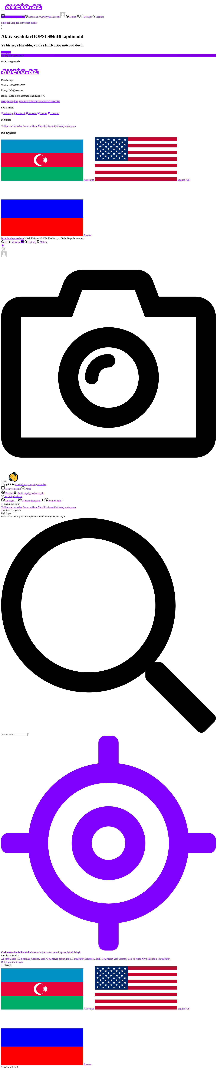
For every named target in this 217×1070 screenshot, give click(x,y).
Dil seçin (9, 500)
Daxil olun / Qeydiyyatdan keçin (42, 17)
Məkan (71, 17)
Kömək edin (54, 500)
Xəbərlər (33, 101)
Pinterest (31, 113)
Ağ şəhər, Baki (15, 959)
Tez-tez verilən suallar (26, 23)
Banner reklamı (30, 126)
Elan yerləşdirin (11, 17)
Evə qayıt (6, 52)
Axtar (26, 489)
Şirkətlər (5, 23)
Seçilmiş (98, 17)
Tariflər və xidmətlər (11, 126)
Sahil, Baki (158, 959)
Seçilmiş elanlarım (11, 496)
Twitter (42, 113)
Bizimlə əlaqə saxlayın (12, 238)
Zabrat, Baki (71, 959)
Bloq (13, 23)
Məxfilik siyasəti (46, 126)
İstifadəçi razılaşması (65, 126)
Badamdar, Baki (99, 959)
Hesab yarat (30, 55)
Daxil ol (7, 493)
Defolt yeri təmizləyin (12, 962)
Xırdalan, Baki (44, 959)
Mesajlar (86, 17)
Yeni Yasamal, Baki (130, 959)
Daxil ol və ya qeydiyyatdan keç (30, 484)
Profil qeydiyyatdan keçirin (29, 493)
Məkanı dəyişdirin (31, 500)
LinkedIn (53, 113)
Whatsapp (7, 113)
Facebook (19, 113)
